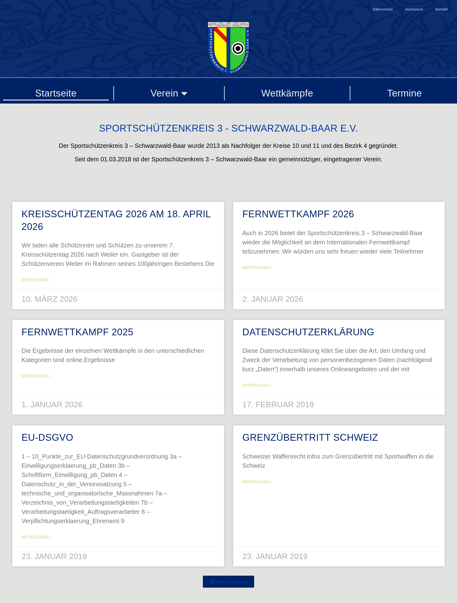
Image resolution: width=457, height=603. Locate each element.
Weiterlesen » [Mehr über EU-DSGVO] (36, 537)
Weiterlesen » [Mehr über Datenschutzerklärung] (257, 385)
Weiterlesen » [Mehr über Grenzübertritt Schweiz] (257, 482)
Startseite (56, 93)
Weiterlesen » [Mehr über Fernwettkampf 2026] (257, 268)
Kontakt (441, 9)
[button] (228, 582)
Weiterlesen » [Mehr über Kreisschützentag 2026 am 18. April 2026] (36, 280)
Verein (169, 93)
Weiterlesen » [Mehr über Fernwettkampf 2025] (36, 376)
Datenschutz (383, 9)
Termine (404, 93)
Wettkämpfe (287, 93)
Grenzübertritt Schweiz (310, 437)
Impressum (414, 9)
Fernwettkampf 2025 (77, 332)
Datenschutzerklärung (308, 332)
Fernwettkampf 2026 (298, 214)
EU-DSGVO (47, 437)
